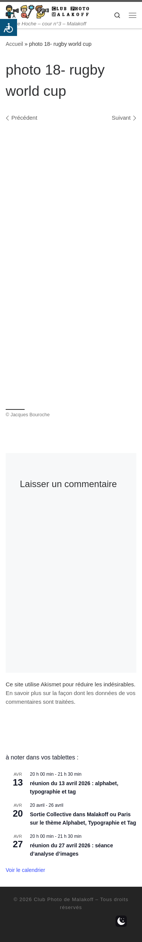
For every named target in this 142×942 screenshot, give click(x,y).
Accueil (14, 44)
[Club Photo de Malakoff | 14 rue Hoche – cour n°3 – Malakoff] (47, 11)
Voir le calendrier (25, 870)
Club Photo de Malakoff (64, 899)
